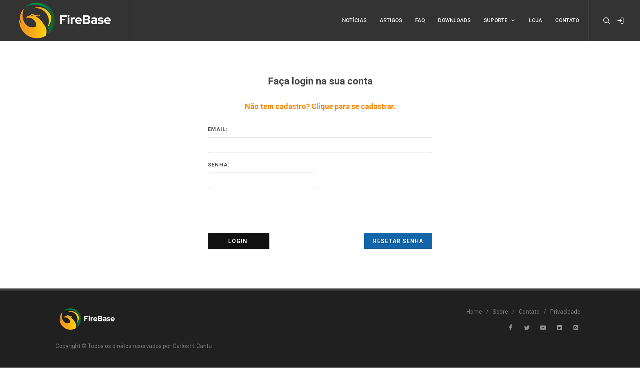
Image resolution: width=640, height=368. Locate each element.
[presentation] (320, 211)
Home (474, 312)
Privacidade (565, 312)
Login (238, 241)
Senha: (219, 165)
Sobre (500, 312)
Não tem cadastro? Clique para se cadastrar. (320, 106)
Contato (529, 312)
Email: (218, 129)
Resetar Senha (398, 241)
